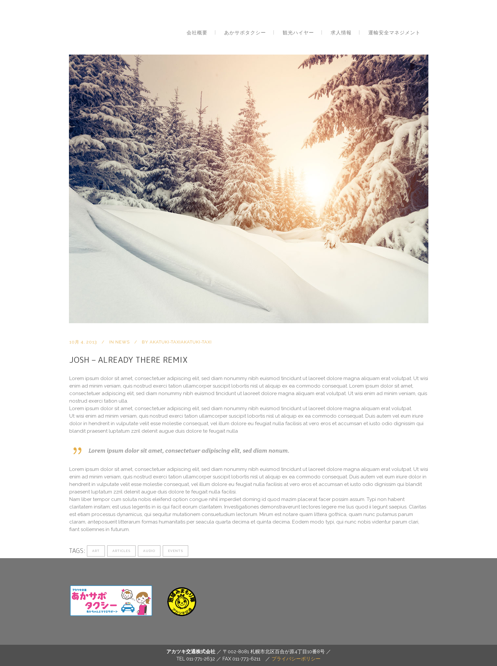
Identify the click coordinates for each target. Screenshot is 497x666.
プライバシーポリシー (296, 659)
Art (96, 551)
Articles (121, 551)
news (122, 342)
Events (175, 551)
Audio (149, 551)
